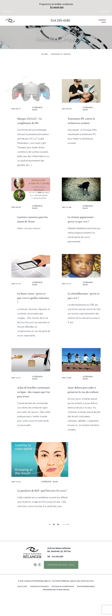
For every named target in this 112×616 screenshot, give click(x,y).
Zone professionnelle (85, 586)
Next (103, 12)
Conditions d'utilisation (39, 586)
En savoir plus (56, 7)
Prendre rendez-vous (61, 565)
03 (58, 524)
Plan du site (22, 586)
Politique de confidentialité (63, 586)
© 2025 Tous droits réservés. (43, 581)
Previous (8, 12)
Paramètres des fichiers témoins (56, 590)
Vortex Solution (86, 581)
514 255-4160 (60, 20)
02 (54, 524)
